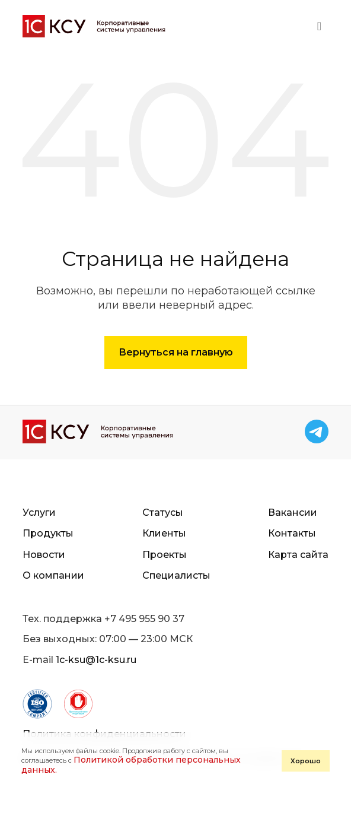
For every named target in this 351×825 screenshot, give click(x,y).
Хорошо (306, 761)
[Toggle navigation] (319, 26)
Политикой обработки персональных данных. (131, 764)
